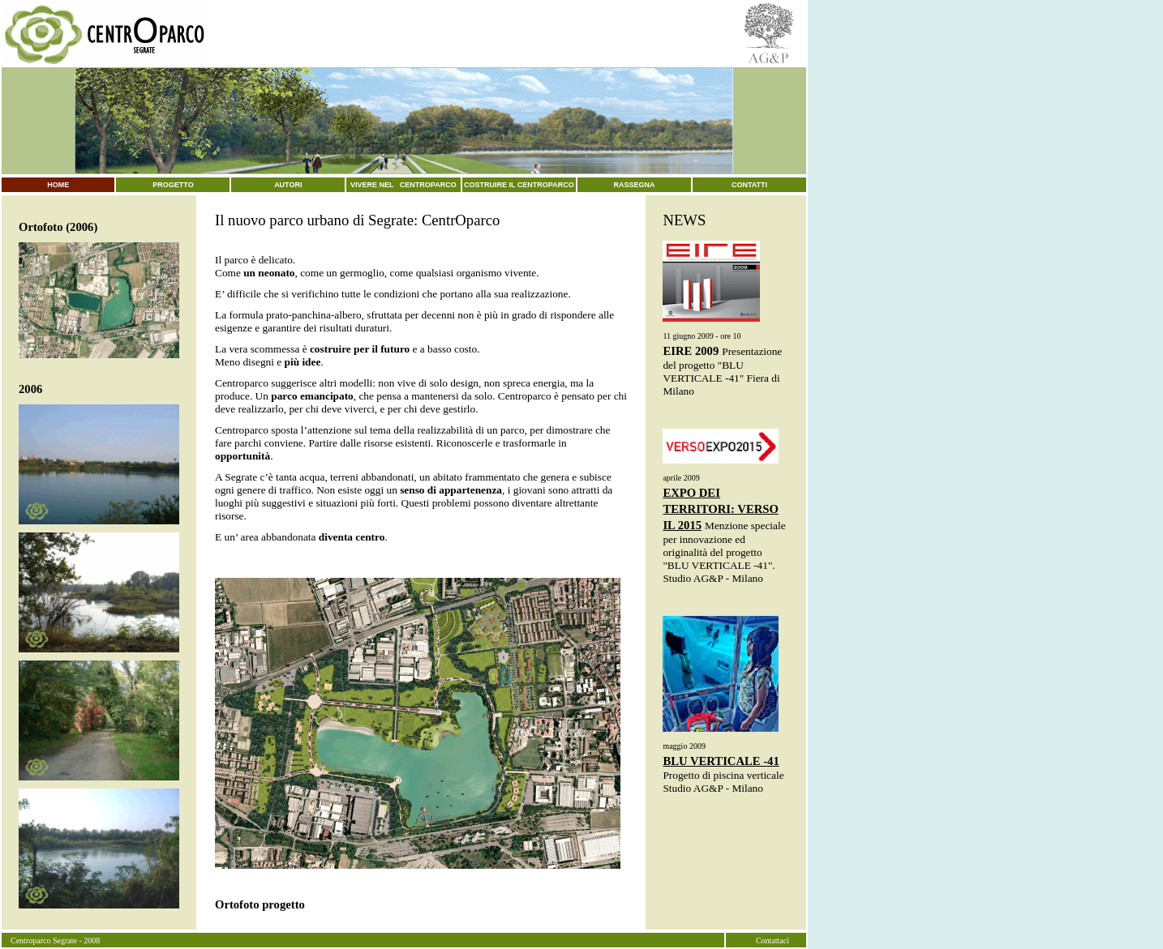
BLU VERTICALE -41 (721, 760)
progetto (172, 185)
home (58, 185)
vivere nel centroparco (403, 185)
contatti (749, 185)
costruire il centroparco (519, 185)
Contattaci (772, 940)
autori (288, 185)
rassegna (634, 185)
